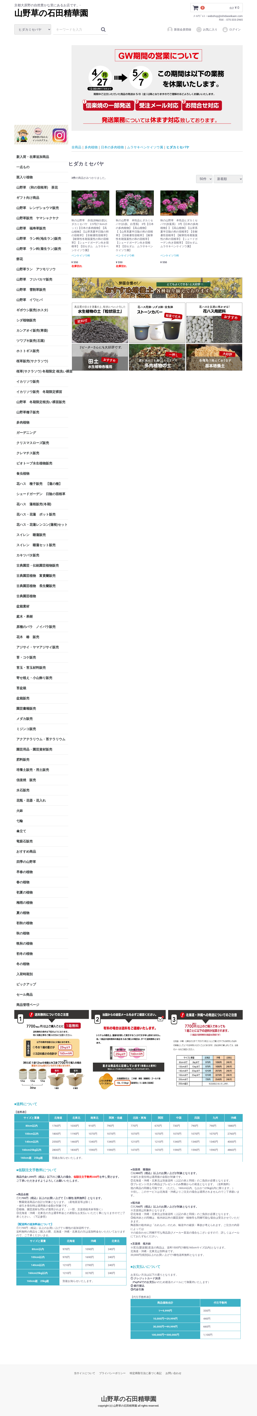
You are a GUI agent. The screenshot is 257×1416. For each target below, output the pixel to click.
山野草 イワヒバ (29, 300)
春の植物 (22, 882)
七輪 (19, 821)
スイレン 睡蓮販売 (31, 535)
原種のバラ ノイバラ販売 (36, 627)
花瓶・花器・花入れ (31, 800)
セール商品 (24, 995)
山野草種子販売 (27, 412)
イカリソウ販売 (27, 382)
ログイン (231, 30)
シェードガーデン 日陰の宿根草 (40, 494)
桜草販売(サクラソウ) (32, 361)
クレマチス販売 (27, 453)
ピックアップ (26, 984)
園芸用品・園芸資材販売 (34, 749)
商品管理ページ (27, 1005)
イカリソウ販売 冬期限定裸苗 (39, 392)
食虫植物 (22, 473)
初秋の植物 (24, 923)
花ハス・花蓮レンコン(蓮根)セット (42, 525)
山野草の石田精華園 (51, 13)
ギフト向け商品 (27, 198)
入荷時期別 (24, 974)
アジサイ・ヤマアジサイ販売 (37, 647)
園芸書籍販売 (26, 708)
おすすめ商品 (26, 851)
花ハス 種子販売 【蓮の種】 (39, 484)
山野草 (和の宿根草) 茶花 (37, 187)
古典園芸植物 (26, 596)
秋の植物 (22, 933)
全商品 (76, 147)
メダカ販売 (24, 719)
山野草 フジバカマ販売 (34, 279)
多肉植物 (22, 422)
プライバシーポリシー (112, 1373)
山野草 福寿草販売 (31, 228)
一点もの (22, 167)
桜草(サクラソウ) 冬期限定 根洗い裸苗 (42, 371)
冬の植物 (22, 964)
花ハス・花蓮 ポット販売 (36, 514)
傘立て (21, 831)
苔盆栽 (21, 688)
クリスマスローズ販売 (32, 443)
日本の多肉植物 (112, 147)
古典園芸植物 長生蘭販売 (36, 586)
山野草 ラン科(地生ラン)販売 (38, 238)
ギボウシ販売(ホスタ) (32, 310)
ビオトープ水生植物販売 (34, 463)
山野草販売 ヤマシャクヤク (37, 218)
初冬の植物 (24, 954)
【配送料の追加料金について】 (35, 1224)
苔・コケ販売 (26, 657)
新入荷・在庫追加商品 (32, 157)
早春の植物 (24, 872)
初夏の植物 (24, 892)
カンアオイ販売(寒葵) (32, 330)
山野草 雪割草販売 (31, 290)
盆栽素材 (22, 606)
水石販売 (22, 790)
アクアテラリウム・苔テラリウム (40, 739)
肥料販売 (22, 760)
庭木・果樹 (24, 617)
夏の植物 (22, 913)
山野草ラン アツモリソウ (36, 269)
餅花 (19, 259)
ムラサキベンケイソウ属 (145, 147)
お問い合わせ (173, 1373)
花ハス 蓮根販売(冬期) (33, 504)
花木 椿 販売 (27, 637)
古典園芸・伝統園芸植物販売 (37, 565)
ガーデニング (27, 433)
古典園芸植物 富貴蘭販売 (36, 576)
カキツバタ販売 (27, 555)
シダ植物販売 (26, 320)
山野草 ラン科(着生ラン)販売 (38, 249)
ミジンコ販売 (26, 729)
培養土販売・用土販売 (32, 770)
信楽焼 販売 (26, 780)
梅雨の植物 (24, 903)
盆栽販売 (22, 698)
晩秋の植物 (24, 943)
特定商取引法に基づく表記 (146, 1373)
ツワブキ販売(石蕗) (30, 341)
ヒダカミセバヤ (177, 147)
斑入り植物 (24, 177)
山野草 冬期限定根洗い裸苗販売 (40, 402)
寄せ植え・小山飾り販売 (34, 678)
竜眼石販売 (24, 841)
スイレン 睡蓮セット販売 (36, 545)
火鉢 (19, 811)
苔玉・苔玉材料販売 (31, 668)
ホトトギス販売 (27, 351)
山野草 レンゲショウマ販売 (37, 208)
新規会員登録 (179, 30)
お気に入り (206, 30)
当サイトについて (84, 1373)
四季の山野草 (26, 862)
